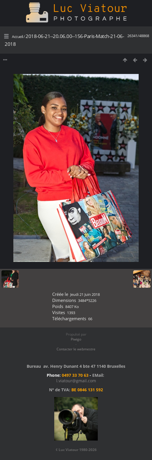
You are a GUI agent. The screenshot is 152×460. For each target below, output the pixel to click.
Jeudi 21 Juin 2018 (85, 294)
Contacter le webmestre (76, 349)
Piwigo (76, 339)
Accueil (17, 36)
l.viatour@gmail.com (76, 380)
